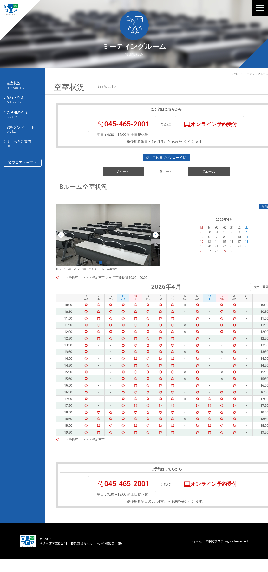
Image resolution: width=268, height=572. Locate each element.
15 (209, 246)
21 (202, 251)
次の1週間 (242, 291)
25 (231, 251)
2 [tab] (103, 267)
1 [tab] (96, 267)
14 (202, 246)
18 (231, 246)
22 (209, 251)
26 (187, 255)
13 (194, 246)
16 (217, 246)
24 (224, 251)
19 (187, 251)
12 (187, 246)
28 (202, 255)
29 (209, 255)
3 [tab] (111, 267)
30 (217, 255)
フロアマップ (22, 150)
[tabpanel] (103, 239)
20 (194, 251)
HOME (214, 74)
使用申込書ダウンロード (156, 162)
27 (194, 255)
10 (224, 241)
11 (231, 241)
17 (224, 246)
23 (217, 251)
